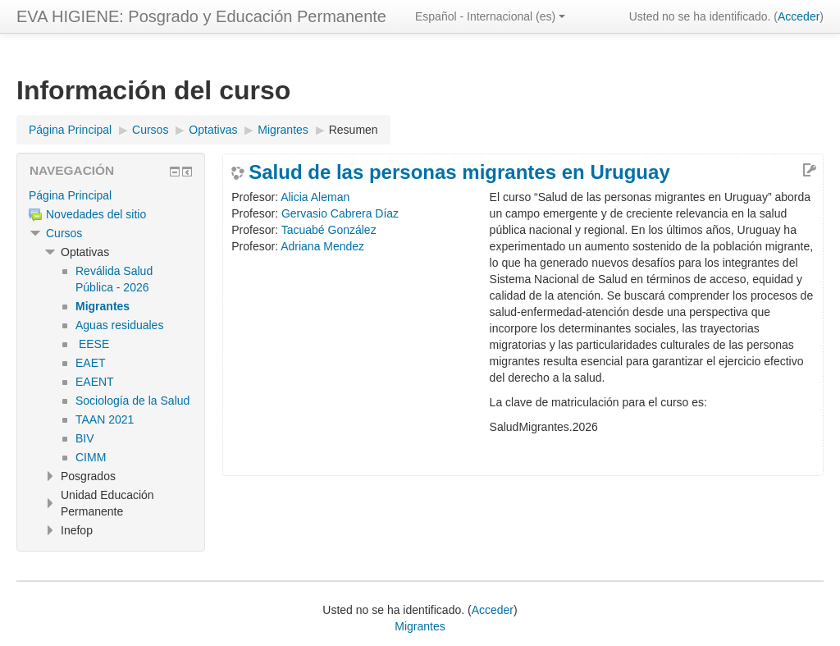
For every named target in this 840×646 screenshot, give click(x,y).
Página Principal (70, 195)
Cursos (64, 233)
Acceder (798, 16)
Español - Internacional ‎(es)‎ (490, 16)
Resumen (353, 129)
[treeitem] (111, 195)
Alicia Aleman (315, 197)
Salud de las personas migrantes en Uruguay (459, 172)
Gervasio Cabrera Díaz (340, 213)
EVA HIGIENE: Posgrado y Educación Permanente (201, 16)
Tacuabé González (329, 229)
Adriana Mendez (322, 246)
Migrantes (420, 626)
